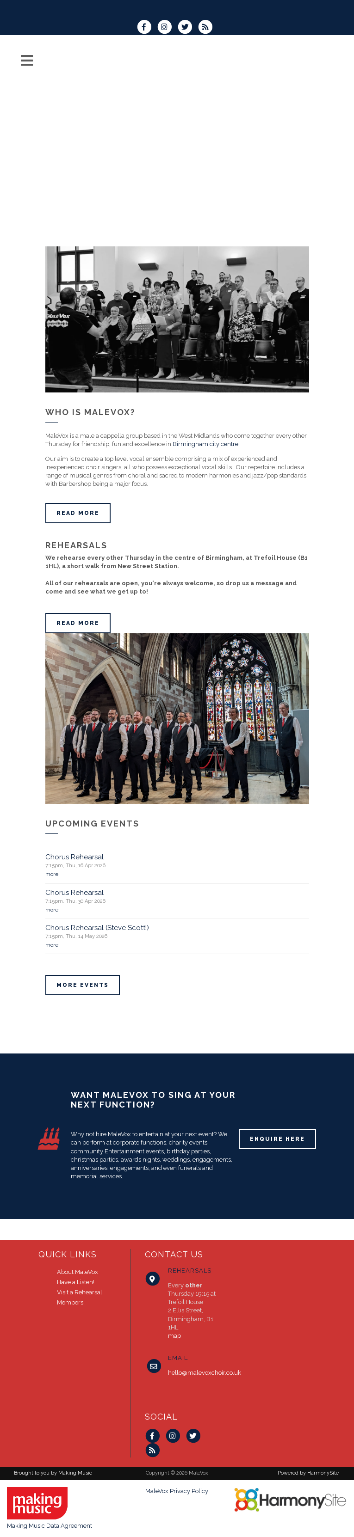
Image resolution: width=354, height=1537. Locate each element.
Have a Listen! (75, 1282)
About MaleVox (77, 1271)
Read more (77, 513)
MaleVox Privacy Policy (176, 1491)
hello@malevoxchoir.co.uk (204, 1372)
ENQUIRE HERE (277, 1139)
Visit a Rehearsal (79, 1292)
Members (70, 1302)
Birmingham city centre (205, 444)
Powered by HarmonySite (308, 1473)
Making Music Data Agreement (49, 1525)
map (174, 1335)
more (51, 874)
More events (82, 985)
